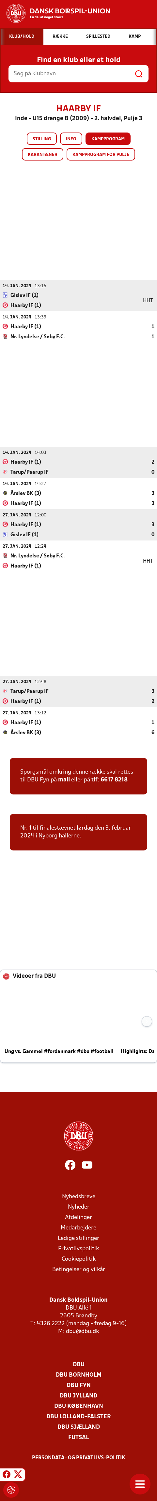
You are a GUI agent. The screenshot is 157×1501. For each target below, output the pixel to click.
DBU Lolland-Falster (78, 1416)
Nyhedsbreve (78, 1196)
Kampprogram (108, 139)
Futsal (78, 1437)
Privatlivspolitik (78, 1248)
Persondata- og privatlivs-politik (78, 1457)
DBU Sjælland (78, 1427)
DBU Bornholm (79, 1375)
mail (64, 779)
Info (71, 139)
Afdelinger (78, 1217)
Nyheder (78, 1207)
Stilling (42, 139)
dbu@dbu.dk (82, 1331)
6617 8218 (114, 779)
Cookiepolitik (79, 1259)
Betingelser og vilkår (78, 1269)
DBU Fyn (79, 1385)
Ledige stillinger (78, 1238)
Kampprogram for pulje (100, 155)
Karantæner (42, 155)
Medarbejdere (78, 1227)
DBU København (78, 1406)
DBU (79, 1364)
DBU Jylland (78, 1395)
